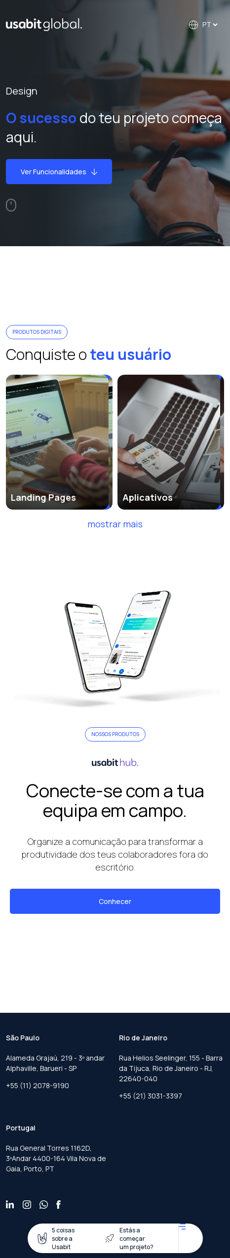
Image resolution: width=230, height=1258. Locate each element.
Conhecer (115, 901)
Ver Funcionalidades (59, 171)
